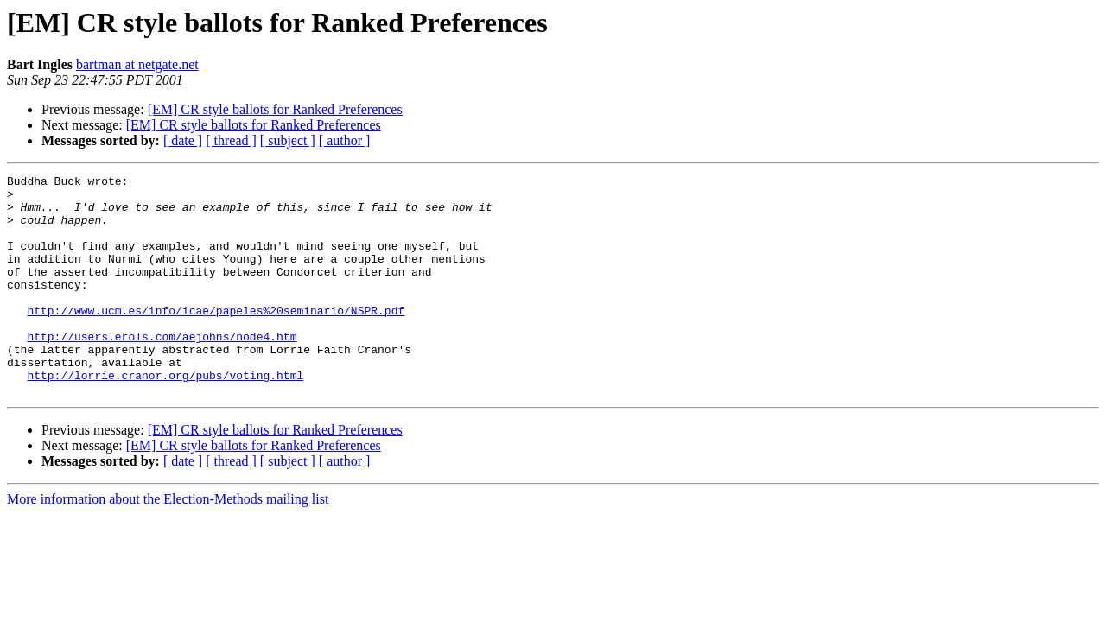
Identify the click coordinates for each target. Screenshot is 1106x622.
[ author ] (345, 140)
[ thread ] (231, 140)
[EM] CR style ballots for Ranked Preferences (275, 109)
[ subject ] (287, 140)
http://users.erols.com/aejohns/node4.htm (161, 370)
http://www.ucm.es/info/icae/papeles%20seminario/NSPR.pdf (215, 338)
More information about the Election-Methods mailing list (167, 543)
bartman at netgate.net (137, 64)
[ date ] (182, 140)
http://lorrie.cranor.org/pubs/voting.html (165, 416)
